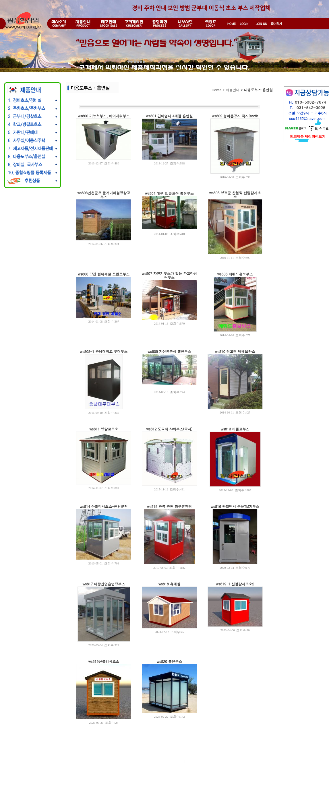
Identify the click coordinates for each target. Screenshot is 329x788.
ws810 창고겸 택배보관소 (235, 351)
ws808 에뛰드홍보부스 (235, 273)
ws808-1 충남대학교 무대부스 (103, 351)
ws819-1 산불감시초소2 (235, 583)
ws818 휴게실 (169, 583)
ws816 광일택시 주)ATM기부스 (235, 506)
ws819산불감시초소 (103, 661)
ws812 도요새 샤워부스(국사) (169, 428)
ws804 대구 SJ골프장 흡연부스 (169, 193)
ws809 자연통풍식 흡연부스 (169, 351)
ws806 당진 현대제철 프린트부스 (103, 273)
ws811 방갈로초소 (103, 428)
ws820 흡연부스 (169, 661)
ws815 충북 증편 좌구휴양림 (169, 506)
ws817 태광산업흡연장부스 (103, 583)
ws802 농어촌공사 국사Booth (235, 115)
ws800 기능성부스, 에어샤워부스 (103, 115)
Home (216, 89)
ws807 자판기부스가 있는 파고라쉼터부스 (169, 275)
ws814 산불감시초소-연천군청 (104, 506)
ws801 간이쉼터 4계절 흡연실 (169, 115)
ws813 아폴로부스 (235, 428)
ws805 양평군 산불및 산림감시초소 (235, 194)
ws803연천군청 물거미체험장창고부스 (103, 194)
